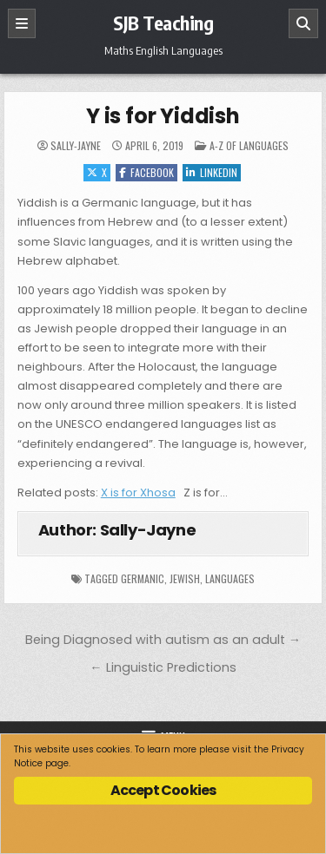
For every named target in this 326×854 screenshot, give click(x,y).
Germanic (142, 578)
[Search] (303, 23)
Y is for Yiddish (163, 116)
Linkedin (211, 172)
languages (230, 578)
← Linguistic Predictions (163, 667)
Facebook (146, 172)
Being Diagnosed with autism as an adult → (163, 639)
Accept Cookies (163, 790)
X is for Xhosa (138, 492)
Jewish (185, 578)
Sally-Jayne (75, 146)
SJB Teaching (163, 22)
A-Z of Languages (249, 145)
